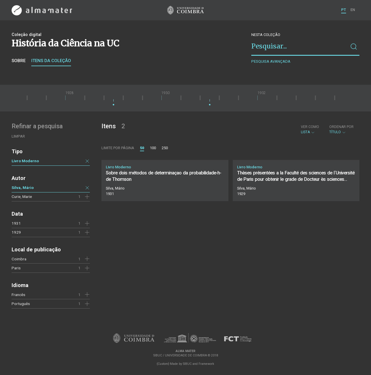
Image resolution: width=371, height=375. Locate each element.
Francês (18, 294)
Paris (16, 268)
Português (21, 303)
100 (153, 148)
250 (165, 148)
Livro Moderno (25, 160)
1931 (16, 223)
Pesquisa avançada (270, 61)
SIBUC (187, 364)
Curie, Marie (22, 196)
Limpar (18, 136)
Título (341, 129)
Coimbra (19, 259)
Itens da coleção (51, 60)
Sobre (19, 60)
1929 (16, 232)
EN (352, 10)
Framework (206, 364)
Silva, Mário (23, 187)
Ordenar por (341, 127)
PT (343, 10)
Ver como (310, 127)
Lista (310, 129)
